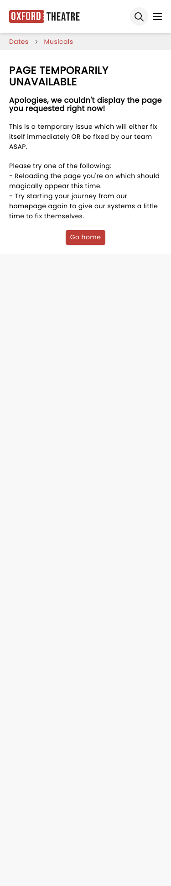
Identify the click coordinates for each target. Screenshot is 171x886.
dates (19, 41)
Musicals (58, 41)
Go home (85, 237)
